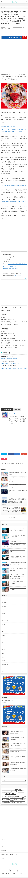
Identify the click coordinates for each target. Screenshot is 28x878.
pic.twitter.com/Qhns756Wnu (10, 268)
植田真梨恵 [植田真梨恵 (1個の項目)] (4, 801)
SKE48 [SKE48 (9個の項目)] (7, 794)
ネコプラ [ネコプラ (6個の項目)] (20, 796)
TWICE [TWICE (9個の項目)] (13, 794)
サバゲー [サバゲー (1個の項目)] (15, 796)
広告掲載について (5, 850)
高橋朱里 (21, 463)
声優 (2, 609)
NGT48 (3, 642)
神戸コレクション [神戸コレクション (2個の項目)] (18, 801)
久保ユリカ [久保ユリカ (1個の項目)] (20, 798)
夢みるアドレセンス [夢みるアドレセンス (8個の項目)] (14, 798)
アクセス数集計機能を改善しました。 (9, 700)
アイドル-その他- (5, 620)
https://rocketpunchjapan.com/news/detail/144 (14, 185)
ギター (3, 671)
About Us (3, 842)
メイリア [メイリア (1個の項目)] (7, 798)
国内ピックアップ (18, 27)
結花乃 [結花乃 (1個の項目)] (24, 801)
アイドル (3, 617)
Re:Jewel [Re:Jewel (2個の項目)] (20, 792)
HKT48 (3, 646)
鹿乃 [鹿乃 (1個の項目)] (23, 802)
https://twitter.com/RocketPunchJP (10, 363)
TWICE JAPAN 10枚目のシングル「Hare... (18, 472)
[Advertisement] (14, 58)
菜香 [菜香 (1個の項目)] (13, 802)
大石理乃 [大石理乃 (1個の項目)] (20, 799)
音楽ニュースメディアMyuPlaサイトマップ (10, 854)
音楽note (3, 613)
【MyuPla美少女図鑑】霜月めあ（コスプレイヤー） (18, 769)
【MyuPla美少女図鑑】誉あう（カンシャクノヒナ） (18, 757)
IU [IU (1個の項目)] (10, 792)
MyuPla (14, 2)
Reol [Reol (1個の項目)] (23, 792)
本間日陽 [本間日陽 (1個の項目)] (23, 799)
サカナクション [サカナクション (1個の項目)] (11, 796)
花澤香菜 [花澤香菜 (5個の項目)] (9, 802)
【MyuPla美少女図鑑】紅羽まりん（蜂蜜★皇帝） (17, 738)
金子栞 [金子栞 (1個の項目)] (21, 802)
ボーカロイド (4, 602)
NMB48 (3, 635)
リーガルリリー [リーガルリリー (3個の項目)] (14, 798)
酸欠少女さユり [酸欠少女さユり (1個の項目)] (17, 802)
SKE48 (3, 653)
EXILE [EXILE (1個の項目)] (8, 792)
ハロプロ (3, 624)
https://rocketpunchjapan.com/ (9, 358)
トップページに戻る (14, 517)
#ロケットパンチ (7, 266)
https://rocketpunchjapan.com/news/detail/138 (14, 201)
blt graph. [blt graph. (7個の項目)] (18, 790)
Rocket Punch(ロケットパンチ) (13, 463)
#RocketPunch (23, 264)
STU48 (3, 638)
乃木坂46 (3, 660)
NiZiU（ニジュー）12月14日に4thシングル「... (18, 491)
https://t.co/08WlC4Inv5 (14, 264)
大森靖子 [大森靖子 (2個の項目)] (16, 799)
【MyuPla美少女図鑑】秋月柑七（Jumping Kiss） (17, 732)
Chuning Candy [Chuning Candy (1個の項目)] (4, 792)
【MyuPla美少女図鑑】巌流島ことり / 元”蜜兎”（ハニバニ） (18, 750)
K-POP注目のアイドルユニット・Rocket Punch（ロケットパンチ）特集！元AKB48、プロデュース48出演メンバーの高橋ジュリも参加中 (14, 129)
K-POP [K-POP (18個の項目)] (14, 791)
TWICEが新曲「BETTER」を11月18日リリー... (17, 478)
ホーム (3, 839)
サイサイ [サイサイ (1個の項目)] (6, 796)
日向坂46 (3, 649)
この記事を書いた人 (7, 409)
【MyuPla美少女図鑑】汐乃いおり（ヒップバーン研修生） (17, 744)
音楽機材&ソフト (5, 664)
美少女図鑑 (4, 606)
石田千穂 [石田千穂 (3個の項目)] (12, 801)
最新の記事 (17, 409)
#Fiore (14, 266)
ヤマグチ (3, 27)
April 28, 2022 (17, 275)
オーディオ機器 (4, 667)
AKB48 (3, 631)
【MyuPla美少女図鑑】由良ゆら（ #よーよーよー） (18, 763)
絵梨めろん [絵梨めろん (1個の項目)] (4, 802)
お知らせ (3, 858)
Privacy (3, 846)
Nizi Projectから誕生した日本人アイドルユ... (17, 485)
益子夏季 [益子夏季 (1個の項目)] (7, 801)
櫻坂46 (3, 657)
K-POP (5, 463)
